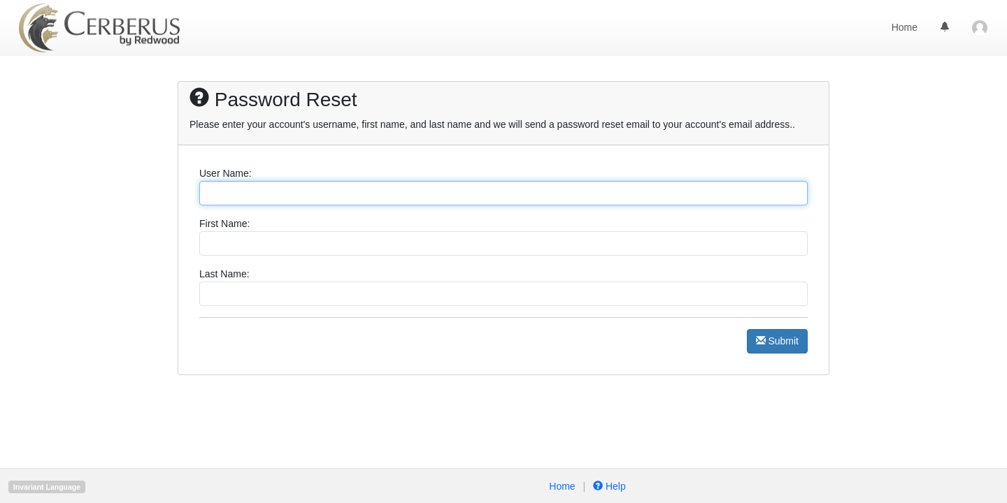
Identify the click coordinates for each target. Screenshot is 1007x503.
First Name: (224, 223)
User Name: (225, 173)
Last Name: (224, 273)
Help (608, 486)
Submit (777, 341)
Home (904, 27)
